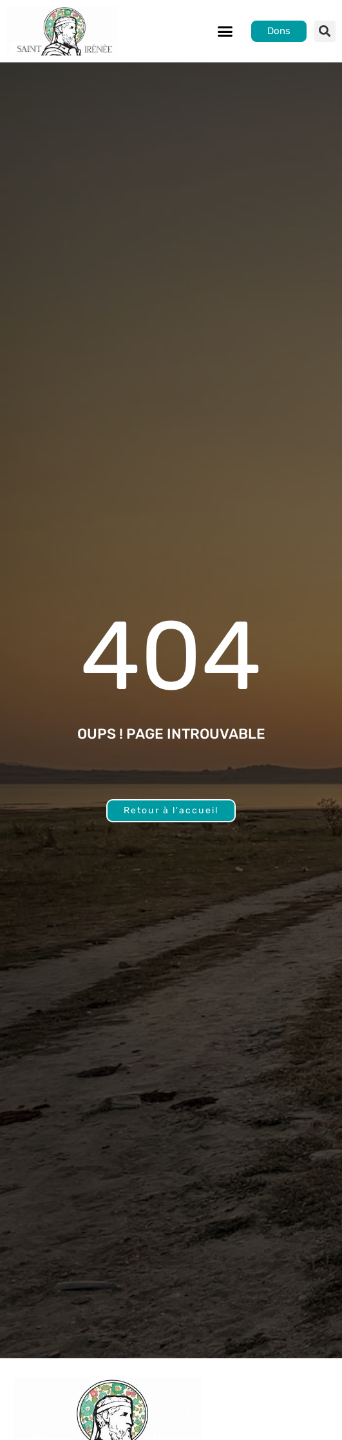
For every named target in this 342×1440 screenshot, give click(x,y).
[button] (225, 31)
